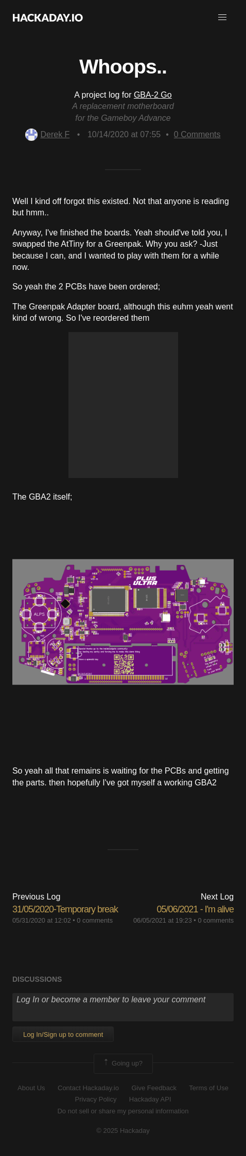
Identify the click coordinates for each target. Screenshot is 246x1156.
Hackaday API (150, 1099)
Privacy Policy (95, 1099)
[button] (222, 17)
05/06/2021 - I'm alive (195, 909)
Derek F (47, 134)
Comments (197, 134)
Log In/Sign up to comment (63, 1034)
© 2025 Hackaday (123, 1130)
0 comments (95, 920)
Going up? (122, 1063)
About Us (31, 1088)
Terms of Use (209, 1088)
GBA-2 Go (153, 94)
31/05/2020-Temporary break (65, 909)
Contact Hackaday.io (88, 1088)
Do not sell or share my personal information (122, 1111)
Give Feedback (153, 1088)
